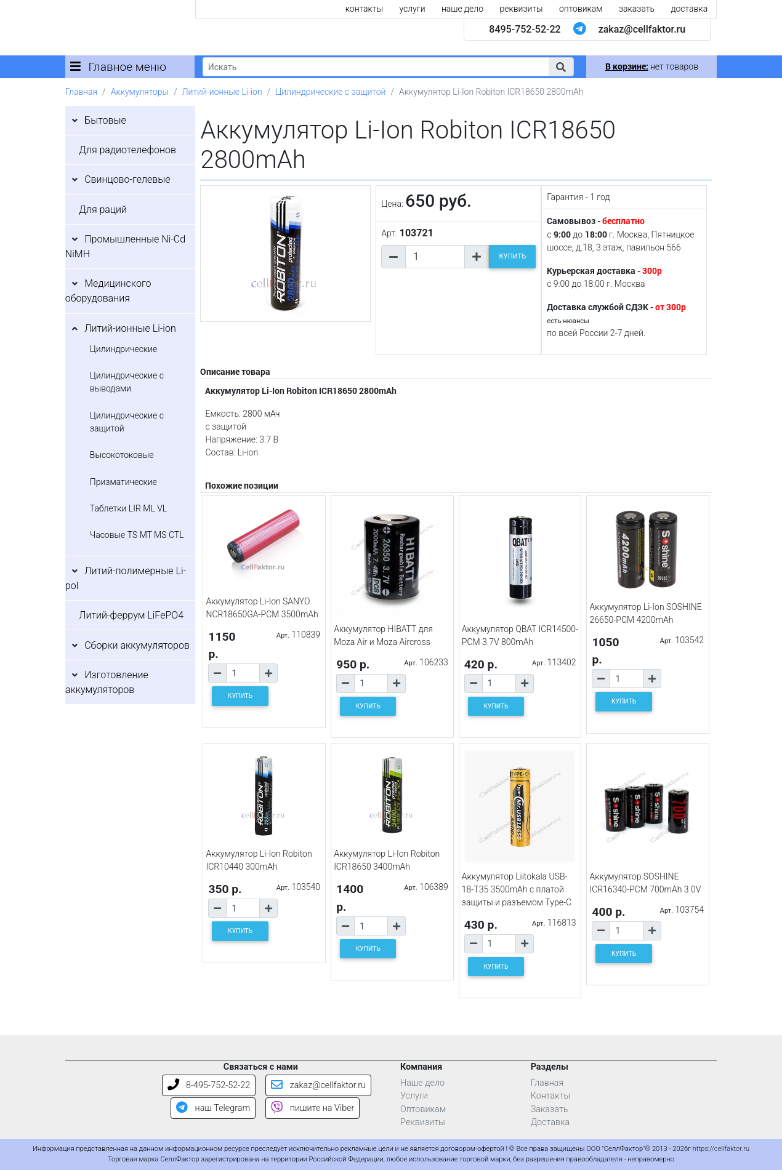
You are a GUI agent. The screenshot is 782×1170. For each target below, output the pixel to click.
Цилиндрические (123, 349)
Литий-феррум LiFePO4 (131, 615)
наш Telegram (213, 1108)
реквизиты (521, 9)
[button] (561, 66)
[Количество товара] (435, 256)
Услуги (414, 1096)
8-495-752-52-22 (209, 1085)
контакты (364, 9)
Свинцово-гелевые (127, 179)
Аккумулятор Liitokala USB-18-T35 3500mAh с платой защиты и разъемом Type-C (516, 889)
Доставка (550, 1122)
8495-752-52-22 (524, 29)
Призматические (123, 482)
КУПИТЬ (512, 256)
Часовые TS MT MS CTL (137, 535)
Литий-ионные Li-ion (222, 92)
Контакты (551, 1096)
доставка (689, 9)
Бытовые (105, 120)
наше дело (462, 9)
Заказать (549, 1109)
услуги (412, 9)
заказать (637, 9)
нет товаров (651, 66)
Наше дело (422, 1083)
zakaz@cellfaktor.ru (642, 29)
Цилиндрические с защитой (330, 92)
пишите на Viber (312, 1108)
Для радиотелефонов (127, 150)
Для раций (103, 209)
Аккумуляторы (140, 92)
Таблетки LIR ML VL (128, 508)
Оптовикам (423, 1109)
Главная (81, 92)
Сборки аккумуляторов (137, 645)
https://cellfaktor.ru (721, 1149)
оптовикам (581, 9)
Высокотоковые (122, 455)
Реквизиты (422, 1122)
